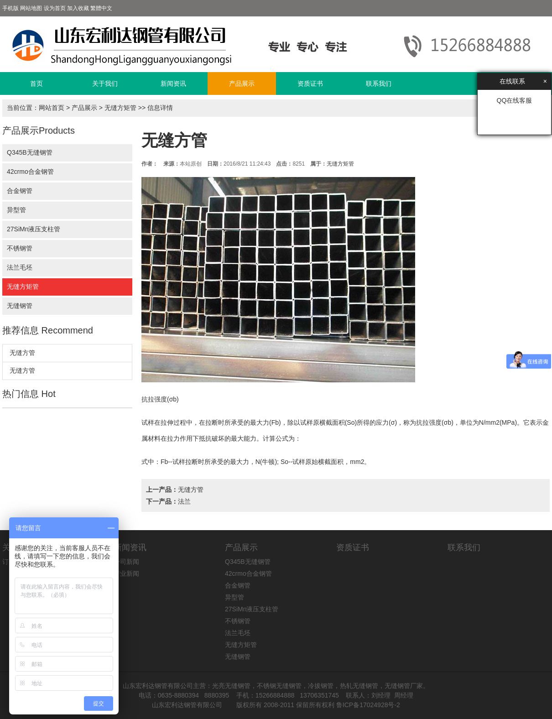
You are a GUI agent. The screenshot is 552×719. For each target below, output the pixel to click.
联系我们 (378, 83)
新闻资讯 (173, 83)
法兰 (184, 501)
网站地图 (31, 8)
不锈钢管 (19, 248)
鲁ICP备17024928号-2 (368, 705)
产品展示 (242, 83)
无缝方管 (22, 352)
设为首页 (55, 8)
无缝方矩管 (120, 107)
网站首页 (51, 107)
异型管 (16, 210)
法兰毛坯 (19, 267)
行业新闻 (126, 573)
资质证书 (310, 83)
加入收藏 (78, 8)
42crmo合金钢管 (30, 171)
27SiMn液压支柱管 (33, 229)
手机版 (10, 8)
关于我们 (105, 83)
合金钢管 (19, 190)
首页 (36, 83)
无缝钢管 (19, 305)
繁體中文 (101, 8)
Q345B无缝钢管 (29, 152)
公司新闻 (126, 561)
